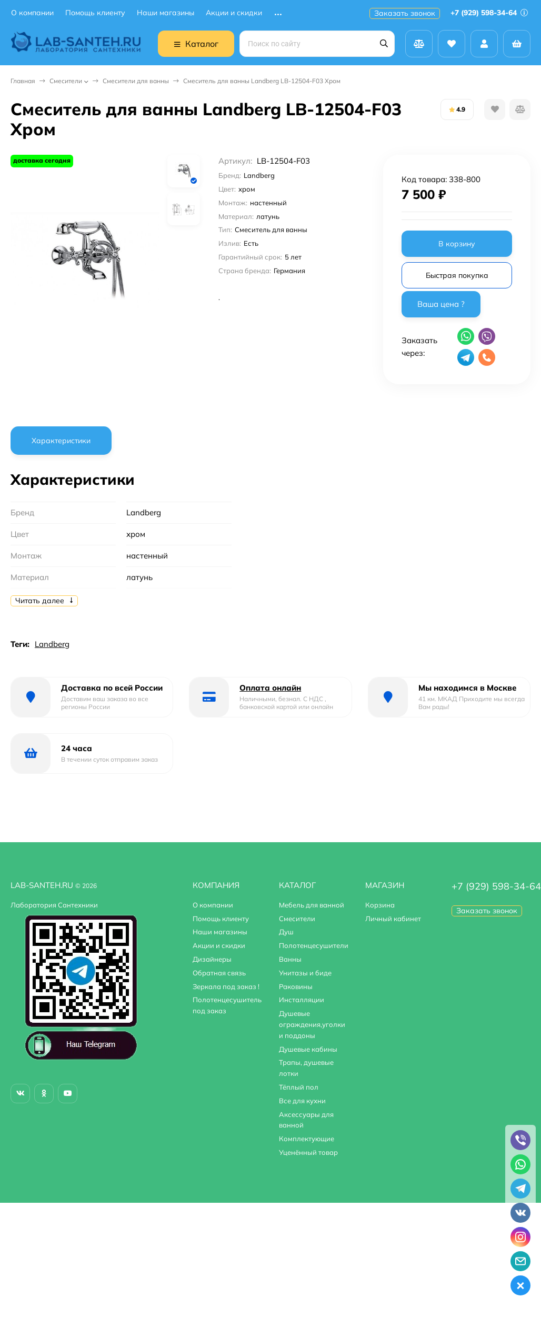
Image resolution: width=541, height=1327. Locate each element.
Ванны (290, 959)
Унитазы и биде (305, 973)
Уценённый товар (308, 1152)
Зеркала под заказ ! (226, 986)
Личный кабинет (393, 918)
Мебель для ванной (311, 905)
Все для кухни (302, 1100)
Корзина (380, 905)
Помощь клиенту (95, 12)
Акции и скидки (234, 12)
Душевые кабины (308, 1049)
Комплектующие (306, 1138)
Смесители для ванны (136, 81)
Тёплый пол (298, 1087)
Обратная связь (219, 973)
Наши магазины (165, 12)
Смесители (65, 81)
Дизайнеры (212, 959)
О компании (32, 12)
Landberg (52, 644)
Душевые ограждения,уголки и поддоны (312, 1024)
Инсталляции (301, 999)
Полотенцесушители (313, 945)
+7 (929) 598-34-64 (489, 12)
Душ (286, 931)
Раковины (296, 986)
